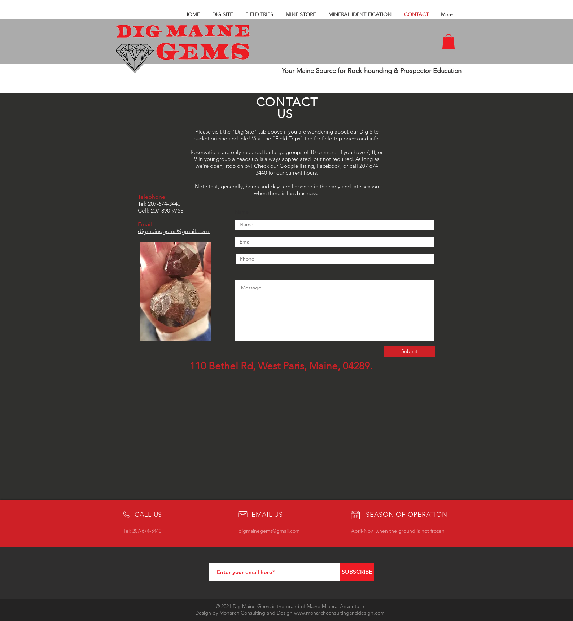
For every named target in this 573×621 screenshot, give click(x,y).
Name (242, 211)
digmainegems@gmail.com (173, 231)
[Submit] (409, 351)
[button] (448, 41)
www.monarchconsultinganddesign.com (339, 612)
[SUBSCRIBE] (357, 572)
